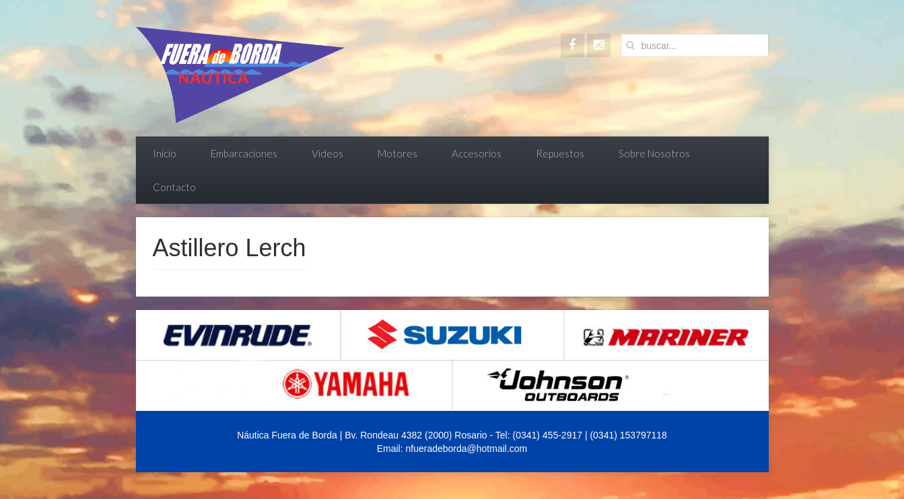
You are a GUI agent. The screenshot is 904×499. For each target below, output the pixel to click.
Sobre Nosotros (654, 153)
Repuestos (560, 153)
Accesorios (476, 153)
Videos (327, 153)
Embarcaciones (244, 153)
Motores (397, 153)
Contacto (174, 187)
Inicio (164, 153)
